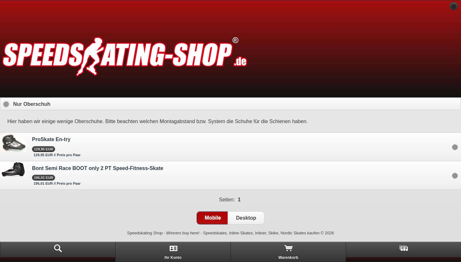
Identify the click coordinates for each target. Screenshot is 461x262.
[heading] (230, 6)
